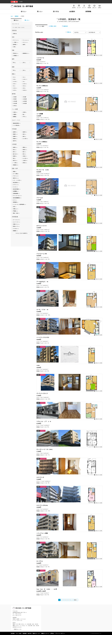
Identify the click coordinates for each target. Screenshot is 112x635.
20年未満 (25, 101)
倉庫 (24, 44)
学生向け (15, 53)
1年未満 (14, 96)
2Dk (14, 83)
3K (13, 85)
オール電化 (15, 173)
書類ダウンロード (45, 633)
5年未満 (14, 99)
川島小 (24, 156)
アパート (15, 40)
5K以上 (24, 90)
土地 (14, 46)
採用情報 (88, 11)
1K (23, 77)
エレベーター (16, 222)
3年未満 (24, 96)
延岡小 (14, 147)
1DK (14, 79)
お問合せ (52, 633)
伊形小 (24, 162)
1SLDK (14, 81)
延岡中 (14, 132)
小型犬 (14, 112)
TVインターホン (16, 195)
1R (13, 77)
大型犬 (24, 112)
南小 (24, 151)
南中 (24, 136)
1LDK (24, 79)
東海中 (14, 138)
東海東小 (15, 164)
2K (23, 81)
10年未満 (25, 99)
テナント (25, 42)
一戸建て (15, 42)
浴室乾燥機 (15, 193)
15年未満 (15, 101)
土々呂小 (25, 158)
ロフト (14, 200)
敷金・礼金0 (15, 213)
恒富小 (24, 149)
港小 (14, 158)
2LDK (24, 83)
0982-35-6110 (18, 613)
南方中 (14, 140)
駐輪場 (14, 230)
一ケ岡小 (15, 162)
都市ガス (15, 178)
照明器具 (15, 202)
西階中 (14, 136)
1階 (14, 206)
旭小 (14, 149)
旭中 (24, 134)
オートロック (16, 219)
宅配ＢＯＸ (15, 224)
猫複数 (14, 116)
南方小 (14, 160)
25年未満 (15, 103)
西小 (14, 151)
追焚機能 (15, 191)
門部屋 (14, 211)
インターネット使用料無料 (18, 204)
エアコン (15, 184)
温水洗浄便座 (16, 189)
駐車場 (14, 44)
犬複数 (14, 114)
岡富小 (24, 147)
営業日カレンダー (36, 633)
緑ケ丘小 (15, 154)
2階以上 (14, 208)
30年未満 (25, 103)
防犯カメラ (15, 226)
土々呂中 (25, 138)
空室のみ (69, 32)
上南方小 (25, 160)
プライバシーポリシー (60, 633)
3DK (24, 85)
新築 (14, 171)
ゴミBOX (15, 228)
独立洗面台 (15, 182)
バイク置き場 (16, 125)
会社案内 (72, 11)
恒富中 (24, 132)
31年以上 (15, 105)
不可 (24, 116)
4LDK (14, 90)
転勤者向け (25, 53)
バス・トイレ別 (16, 180)
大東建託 (15, 55)
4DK (24, 88)
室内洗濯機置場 (16, 197)
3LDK (14, 88)
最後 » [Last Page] (75, 600)
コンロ (14, 186)
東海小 (14, 156)
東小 (24, 154)
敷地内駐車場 (16, 123)
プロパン (15, 175)
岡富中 (14, 134)
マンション (25, 40)
